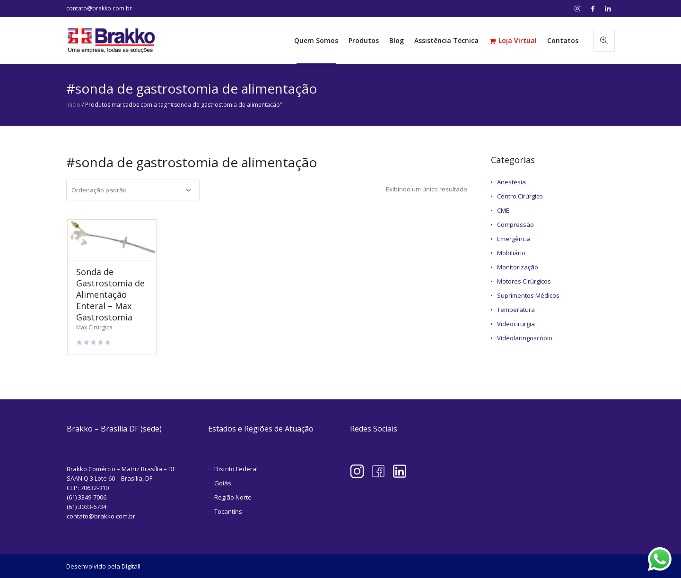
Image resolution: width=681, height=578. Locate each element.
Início (73, 105)
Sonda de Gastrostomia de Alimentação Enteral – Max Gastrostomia (110, 294)
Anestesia (511, 182)
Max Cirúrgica (94, 327)
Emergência (514, 238)
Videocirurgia (516, 323)
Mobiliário (511, 253)
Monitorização (517, 267)
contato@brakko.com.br (99, 8)
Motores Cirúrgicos (524, 281)
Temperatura (516, 309)
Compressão (515, 224)
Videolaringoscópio (524, 338)
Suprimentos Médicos (528, 295)
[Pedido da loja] (133, 190)
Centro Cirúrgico (520, 196)
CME (503, 210)
